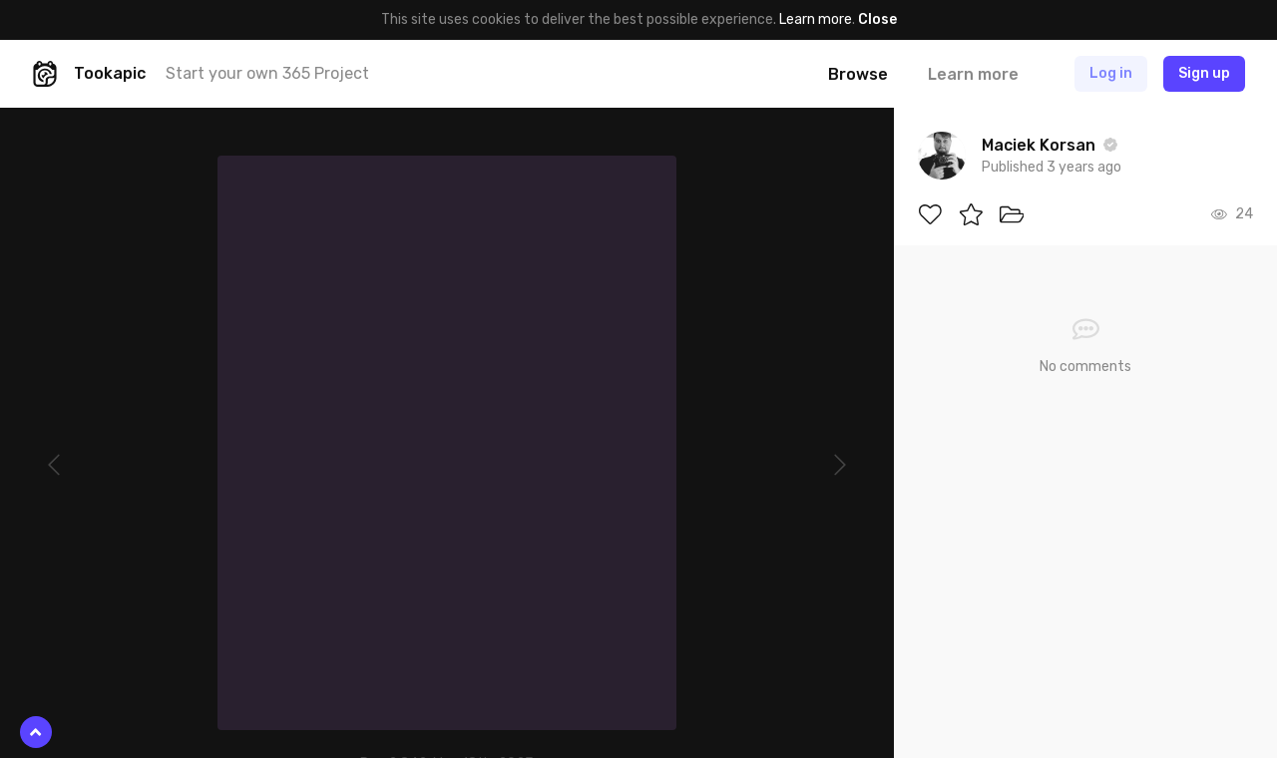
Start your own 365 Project (267, 73)
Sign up (1204, 73)
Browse (858, 74)
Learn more (815, 19)
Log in (1110, 73)
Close (877, 19)
